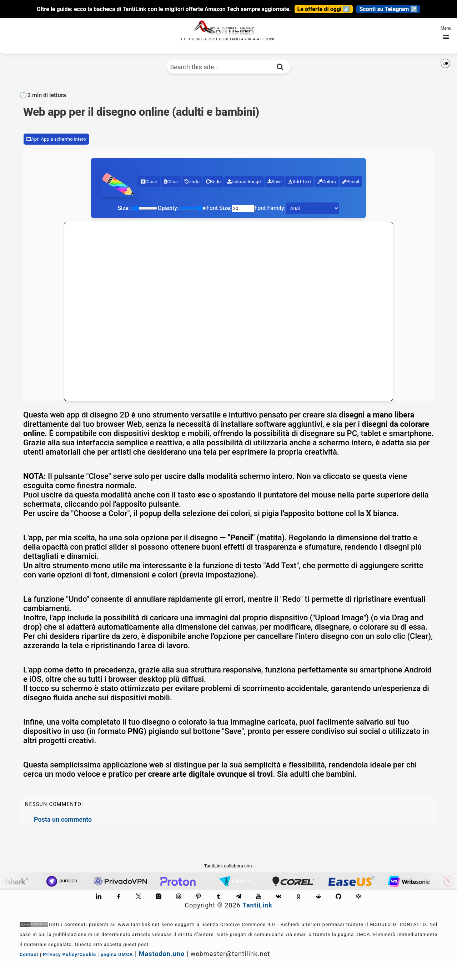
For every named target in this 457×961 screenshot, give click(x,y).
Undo (192, 181)
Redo (213, 181)
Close (149, 181)
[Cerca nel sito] (280, 66)
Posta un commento (63, 819)
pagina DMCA (117, 954)
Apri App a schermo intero (56, 139)
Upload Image (244, 181)
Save (274, 181)
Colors (326, 181)
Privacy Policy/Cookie (69, 954)
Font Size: (218, 208)
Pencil (350, 181)
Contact (29, 954)
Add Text (299, 181)
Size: (123, 208)
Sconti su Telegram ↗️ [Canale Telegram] (388, 9)
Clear (171, 181)
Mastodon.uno (162, 953)
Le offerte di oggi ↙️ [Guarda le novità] (323, 9)
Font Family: (270, 208)
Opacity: (168, 208)
